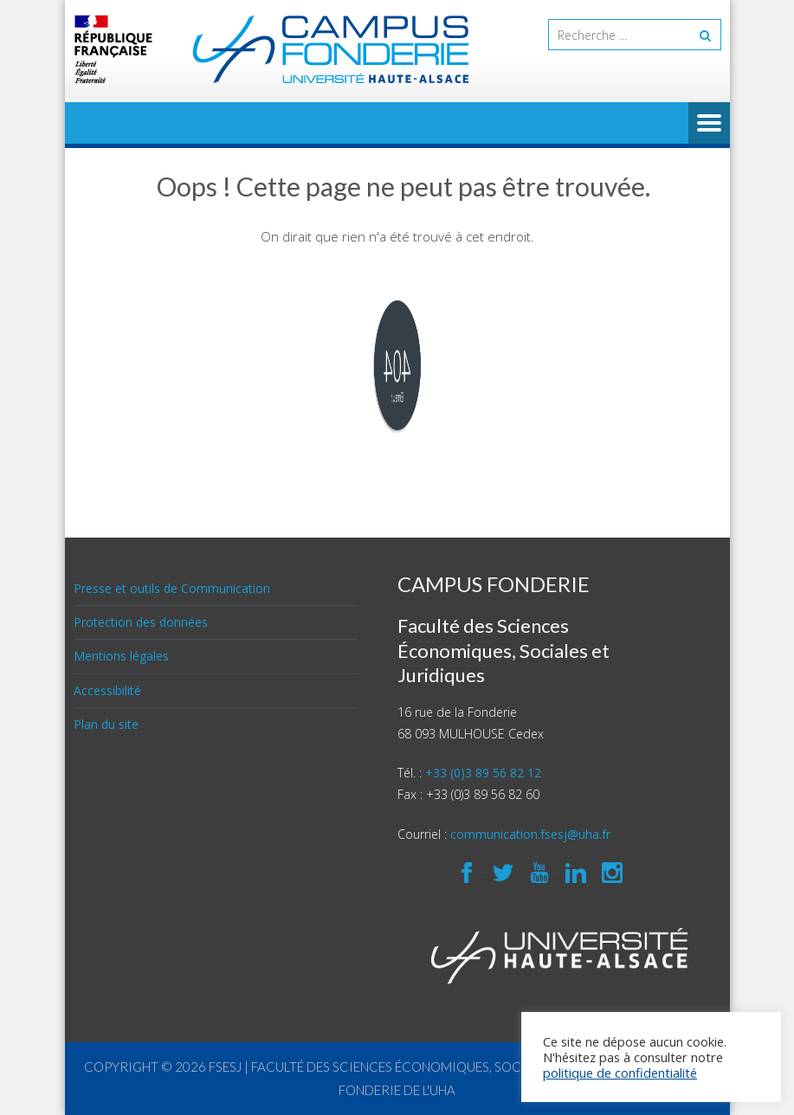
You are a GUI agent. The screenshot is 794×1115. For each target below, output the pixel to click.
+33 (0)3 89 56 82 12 (483, 772)
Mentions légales (121, 656)
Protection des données (141, 622)
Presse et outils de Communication (172, 588)
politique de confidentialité (620, 1072)
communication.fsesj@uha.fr (530, 834)
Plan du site (106, 724)
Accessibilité (107, 690)
